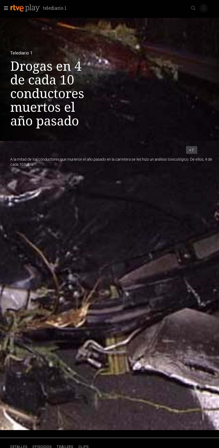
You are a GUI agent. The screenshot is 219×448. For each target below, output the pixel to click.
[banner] (40, 8)
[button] (4, 8)
